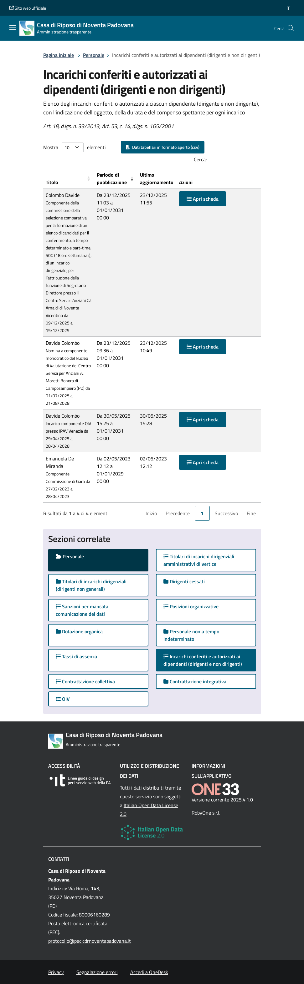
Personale (93, 55)
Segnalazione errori (97, 972)
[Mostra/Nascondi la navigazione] (12, 27)
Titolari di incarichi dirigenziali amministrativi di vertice (198, 560)
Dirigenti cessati (184, 581)
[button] (288, 8)
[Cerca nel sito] (291, 28)
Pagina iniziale (58, 55)
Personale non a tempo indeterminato (191, 635)
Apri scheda (203, 199)
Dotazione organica (79, 631)
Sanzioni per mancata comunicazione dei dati (82, 610)
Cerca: (200, 159)
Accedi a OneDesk (149, 972)
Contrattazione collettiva (85, 681)
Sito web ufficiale (27, 8)
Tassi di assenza (76, 656)
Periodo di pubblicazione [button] (112, 178)
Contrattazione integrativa (194, 681)
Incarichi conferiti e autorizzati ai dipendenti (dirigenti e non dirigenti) (208, 660)
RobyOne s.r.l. (206, 812)
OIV (63, 699)
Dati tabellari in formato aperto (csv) (162, 147)
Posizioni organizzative (191, 606)
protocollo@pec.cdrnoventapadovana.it (89, 941)
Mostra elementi (74, 147)
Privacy (56, 972)
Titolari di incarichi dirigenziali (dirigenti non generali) (91, 585)
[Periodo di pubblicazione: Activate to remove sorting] (116, 178)
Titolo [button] (52, 182)
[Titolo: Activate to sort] (68, 178)
